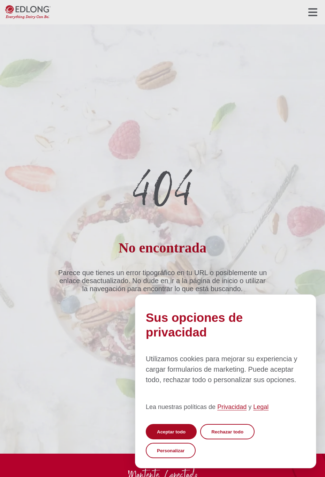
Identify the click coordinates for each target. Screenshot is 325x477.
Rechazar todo (227, 431)
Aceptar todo (171, 431)
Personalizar (170, 450)
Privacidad (232, 406)
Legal (261, 406)
